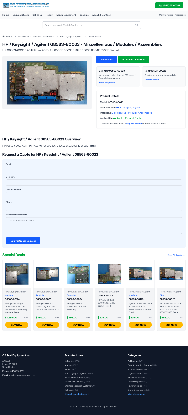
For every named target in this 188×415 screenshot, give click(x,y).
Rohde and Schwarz (77, 381)
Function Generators (140, 369)
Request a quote (134, 123)
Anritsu (71, 365)
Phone (9, 202)
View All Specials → (176, 255)
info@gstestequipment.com (22, 375)
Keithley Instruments (77, 377)
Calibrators (135, 361)
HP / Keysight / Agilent (70, 36)
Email (9, 164)
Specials (84, 14)
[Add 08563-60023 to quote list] (133, 59)
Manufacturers (166, 15)
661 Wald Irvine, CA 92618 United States (9, 364)
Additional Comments (16, 214)
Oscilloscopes (137, 381)
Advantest (72, 361)
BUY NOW (16, 324)
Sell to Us (37, 14)
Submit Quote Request (23, 240)
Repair (49, 14)
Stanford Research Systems (80, 385)
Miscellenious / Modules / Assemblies (35, 36)
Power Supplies (137, 385)
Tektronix (72, 390)
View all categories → (138, 394)
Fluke (70, 369)
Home (5, 14)
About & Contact (101, 14)
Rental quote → (152, 79)
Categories (180, 15)
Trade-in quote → (107, 82)
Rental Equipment (66, 14)
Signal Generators (139, 390)
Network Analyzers (139, 377)
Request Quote (20, 14)
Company (10, 177)
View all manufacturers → (77, 394)
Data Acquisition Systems (142, 365)
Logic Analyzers (138, 373)
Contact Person (13, 189)
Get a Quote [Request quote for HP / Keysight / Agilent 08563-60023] (106, 59)
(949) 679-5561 (169, 5)
